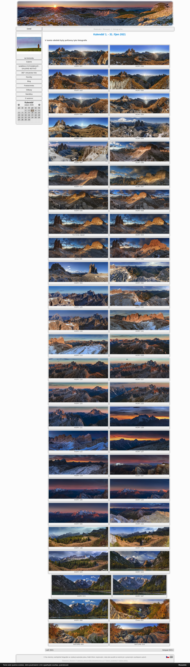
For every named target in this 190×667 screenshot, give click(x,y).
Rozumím (182, 665)
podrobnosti (63, 665)
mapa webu (123, 660)
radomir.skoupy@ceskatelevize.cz (90, 660)
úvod (29, 29)
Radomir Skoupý (68, 660)
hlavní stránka (111, 660)
